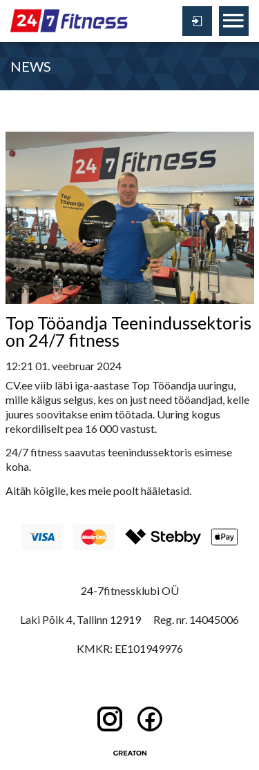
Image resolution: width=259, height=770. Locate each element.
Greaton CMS (130, 753)
